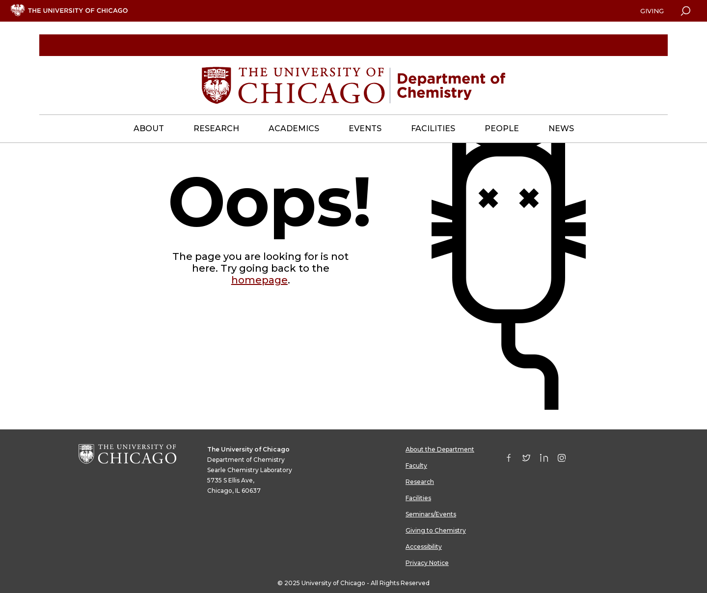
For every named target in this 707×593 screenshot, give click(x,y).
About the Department (440, 449)
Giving (652, 11)
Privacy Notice (427, 562)
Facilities (418, 498)
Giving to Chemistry (436, 530)
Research (420, 481)
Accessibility (424, 546)
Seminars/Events (431, 514)
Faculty (416, 465)
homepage (259, 280)
